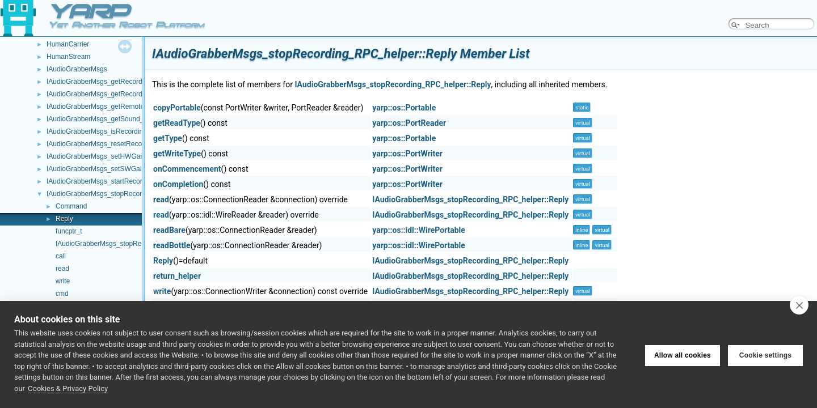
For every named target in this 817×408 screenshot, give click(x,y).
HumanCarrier (68, 44)
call (61, 256)
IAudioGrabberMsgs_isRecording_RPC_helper (117, 131)
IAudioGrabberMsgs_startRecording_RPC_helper (121, 181)
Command (71, 206)
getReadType (176, 123)
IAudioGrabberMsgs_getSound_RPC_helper (114, 119)
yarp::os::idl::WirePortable (418, 230)
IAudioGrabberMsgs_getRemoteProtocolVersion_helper (130, 106)
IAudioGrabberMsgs (77, 69)
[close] (799, 304)
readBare (169, 230)
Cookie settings (765, 355)
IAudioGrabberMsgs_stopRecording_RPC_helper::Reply (392, 84)
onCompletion (178, 184)
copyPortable (177, 107)
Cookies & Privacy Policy (68, 388)
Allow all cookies (682, 355)
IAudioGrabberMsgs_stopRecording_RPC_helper (121, 194)
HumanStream (68, 57)
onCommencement (187, 168)
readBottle (172, 245)
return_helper (177, 275)
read (62, 269)
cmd (62, 294)
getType (167, 138)
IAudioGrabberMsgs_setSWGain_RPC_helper (116, 169)
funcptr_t (69, 231)
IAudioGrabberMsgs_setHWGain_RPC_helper (117, 156)
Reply (64, 219)
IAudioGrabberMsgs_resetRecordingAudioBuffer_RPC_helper (140, 144)
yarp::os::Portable (404, 107)
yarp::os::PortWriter (407, 153)
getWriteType (177, 153)
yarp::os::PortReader (409, 123)
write (63, 281)
